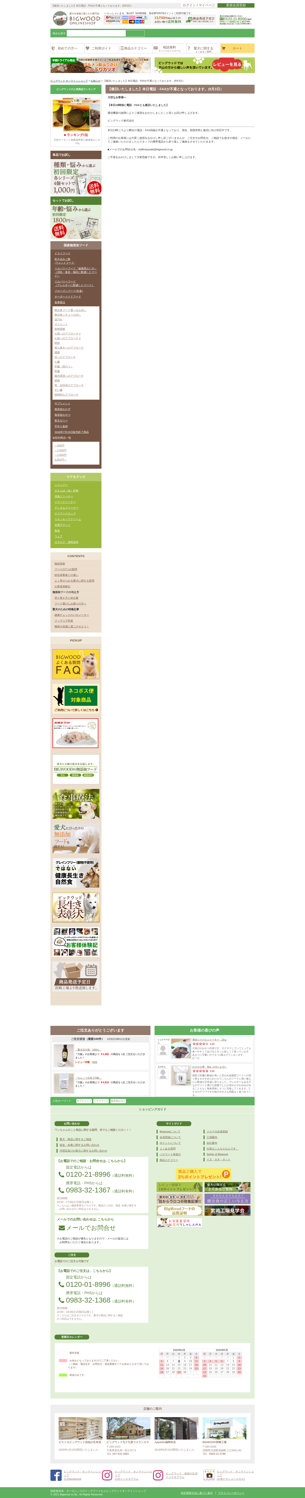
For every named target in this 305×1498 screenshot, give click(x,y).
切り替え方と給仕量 (66, 597)
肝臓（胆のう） (64, 366)
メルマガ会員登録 (217, 1131)
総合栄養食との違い (66, 575)
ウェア (58, 536)
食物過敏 (60, 328)
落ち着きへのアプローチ (69, 347)
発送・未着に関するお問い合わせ (79, 1145)
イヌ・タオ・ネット (218, 1159)
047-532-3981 (120, 1453)
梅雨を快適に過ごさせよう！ (72, 626)
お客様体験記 (62, 586)
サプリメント (62, 403)
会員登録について (170, 1137)
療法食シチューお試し (68, 314)
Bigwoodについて (170, 1131)
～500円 (59, 445)
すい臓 (58, 390)
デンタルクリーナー (66, 507)
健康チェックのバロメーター (72, 615)
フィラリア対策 (64, 620)
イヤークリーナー (65, 502)
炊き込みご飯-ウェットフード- (65, 261)
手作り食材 (61, 426)
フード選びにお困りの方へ (70, 603)
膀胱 (57, 380)
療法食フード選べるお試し (70, 310)
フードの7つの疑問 (66, 569)
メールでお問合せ (87, 1227)
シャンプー (61, 484)
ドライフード (62, 253)
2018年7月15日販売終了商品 (72, 432)
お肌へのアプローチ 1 (68, 333)
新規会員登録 (236, 5)
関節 (57, 343)
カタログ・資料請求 (66, 542)
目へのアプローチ (65, 357)
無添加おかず (62, 409)
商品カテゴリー (169, 1160)
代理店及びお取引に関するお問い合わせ (83, 1150)
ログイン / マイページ (199, 5)
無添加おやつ (62, 414)
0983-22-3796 (217, 1453)
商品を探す (59, 33)
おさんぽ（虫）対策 (66, 490)
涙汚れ (58, 319)
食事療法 (60, 302)
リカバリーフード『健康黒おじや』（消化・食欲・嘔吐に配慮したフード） (76, 272)
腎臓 (57, 371)
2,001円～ (61, 459)
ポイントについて (170, 1142)
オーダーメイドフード (68, 296)
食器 (57, 530)
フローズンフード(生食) (69, 290)
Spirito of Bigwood (217, 1154)
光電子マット (62, 524)
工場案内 (212, 1137)
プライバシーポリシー (231, 1493)
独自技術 (60, 563)
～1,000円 (61, 450)
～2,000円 (61, 454)
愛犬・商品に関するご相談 (75, 1139)
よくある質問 (168, 1148)
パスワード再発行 (170, 1154)
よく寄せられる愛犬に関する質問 (74, 580)
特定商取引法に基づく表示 (197, 1493)
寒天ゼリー (61, 420)
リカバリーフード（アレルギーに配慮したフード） (74, 283)
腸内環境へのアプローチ (69, 375)
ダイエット (61, 324)
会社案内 (212, 1142)
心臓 (57, 361)
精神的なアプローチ (66, 394)
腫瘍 (57, 352)
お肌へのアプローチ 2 (68, 338)
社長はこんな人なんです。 (222, 1148)
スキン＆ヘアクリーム (68, 519)
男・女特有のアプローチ (69, 385)
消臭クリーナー (64, 496)
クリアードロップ (65, 513)
